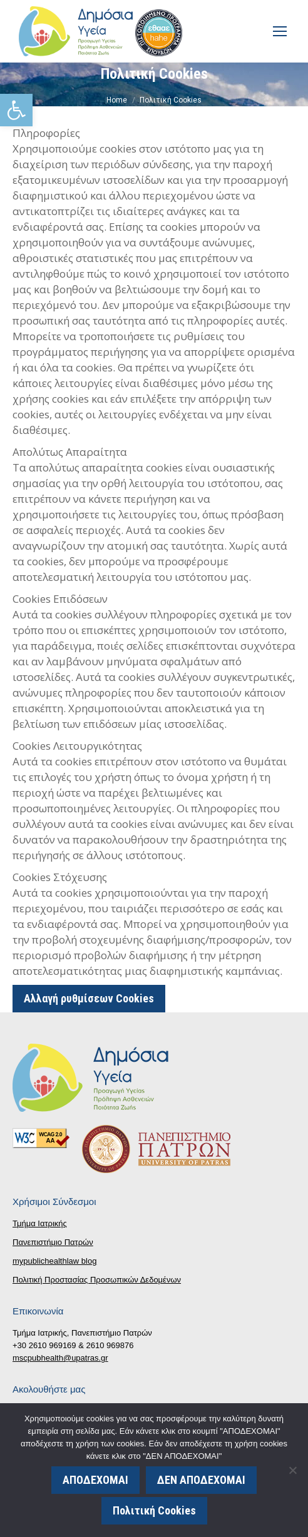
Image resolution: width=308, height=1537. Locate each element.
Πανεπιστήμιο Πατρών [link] (53, 1242)
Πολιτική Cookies (154, 1510)
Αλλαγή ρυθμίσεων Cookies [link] (89, 998)
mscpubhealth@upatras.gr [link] (60, 1358)
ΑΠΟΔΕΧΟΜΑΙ (95, 1479)
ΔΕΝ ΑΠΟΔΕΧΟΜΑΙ (201, 1479)
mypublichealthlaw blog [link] (54, 1261)
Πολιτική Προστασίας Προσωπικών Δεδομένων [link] (97, 1279)
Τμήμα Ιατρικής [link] (40, 1223)
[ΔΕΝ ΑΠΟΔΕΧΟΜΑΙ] (292, 1470)
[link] (16, 110)
